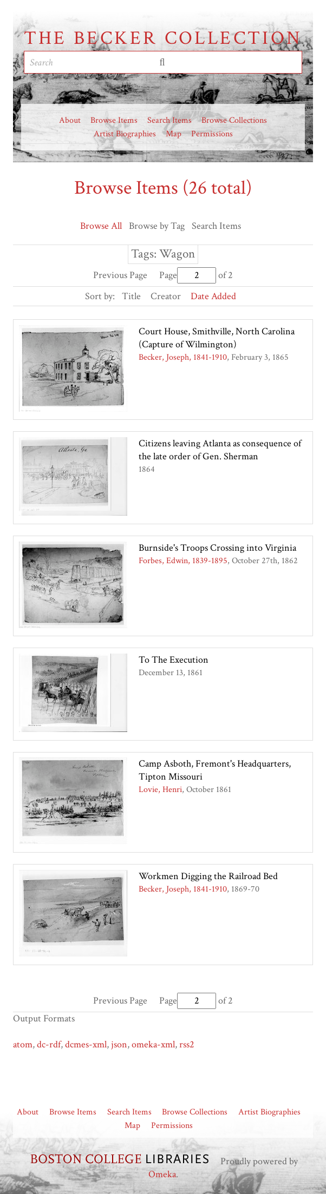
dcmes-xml (86, 1044)
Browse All (101, 226)
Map (173, 134)
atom (22, 1044)
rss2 (186, 1044)
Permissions (212, 134)
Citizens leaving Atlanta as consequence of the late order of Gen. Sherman (220, 450)
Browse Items (114, 120)
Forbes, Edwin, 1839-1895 (183, 560)
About (70, 120)
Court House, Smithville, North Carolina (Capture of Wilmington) (217, 338)
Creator (166, 296)
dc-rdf (49, 1044)
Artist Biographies (125, 134)
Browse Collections (234, 120)
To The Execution (173, 660)
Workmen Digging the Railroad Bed (208, 876)
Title (131, 296)
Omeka (162, 1174)
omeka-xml (153, 1044)
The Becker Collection (163, 38)
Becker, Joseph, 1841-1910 (183, 357)
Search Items (169, 120)
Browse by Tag (157, 226)
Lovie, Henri (160, 789)
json (119, 1044)
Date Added (213, 296)
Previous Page (120, 275)
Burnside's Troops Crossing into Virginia (217, 548)
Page (187, 275)
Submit (162, 62)
